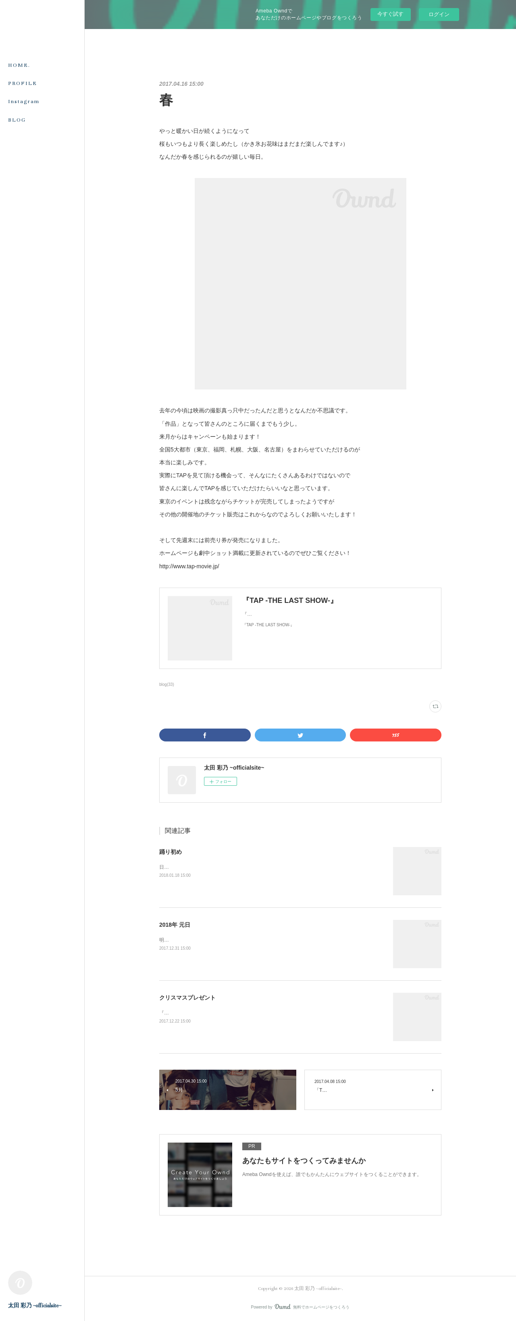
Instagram (24, 101)
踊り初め (170, 852)
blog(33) (166, 684)
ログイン (439, 14)
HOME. (19, 65)
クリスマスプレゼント (187, 997)
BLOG (17, 120)
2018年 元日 (174, 924)
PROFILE (22, 83)
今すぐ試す (390, 14)
